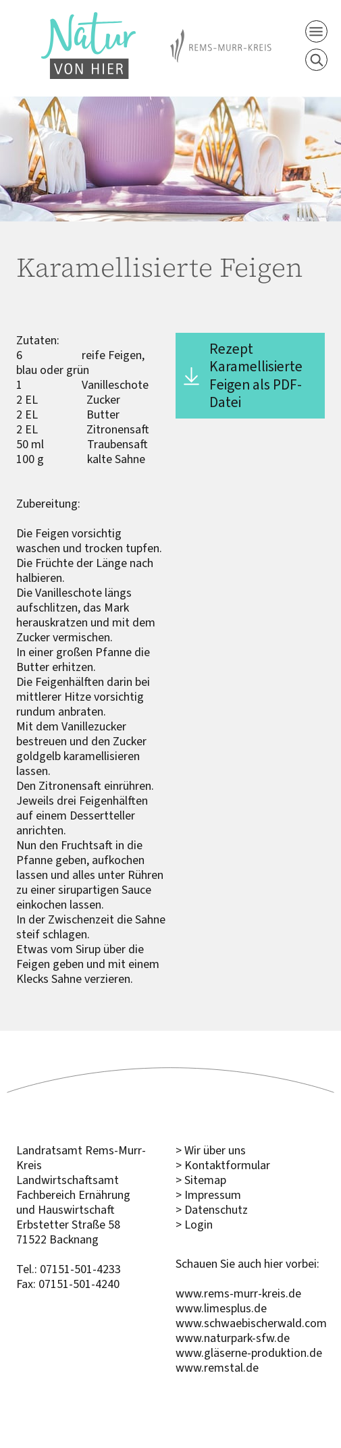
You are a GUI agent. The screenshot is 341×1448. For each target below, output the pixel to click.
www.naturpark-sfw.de (233, 1338)
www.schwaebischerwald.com (251, 1323)
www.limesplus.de (221, 1308)
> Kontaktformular (223, 1165)
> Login (194, 1224)
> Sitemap (201, 1180)
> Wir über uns (211, 1150)
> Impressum (208, 1195)
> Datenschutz (212, 1210)
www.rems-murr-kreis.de (238, 1293)
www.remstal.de (217, 1368)
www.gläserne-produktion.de (249, 1353)
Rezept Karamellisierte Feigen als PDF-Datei (256, 375)
